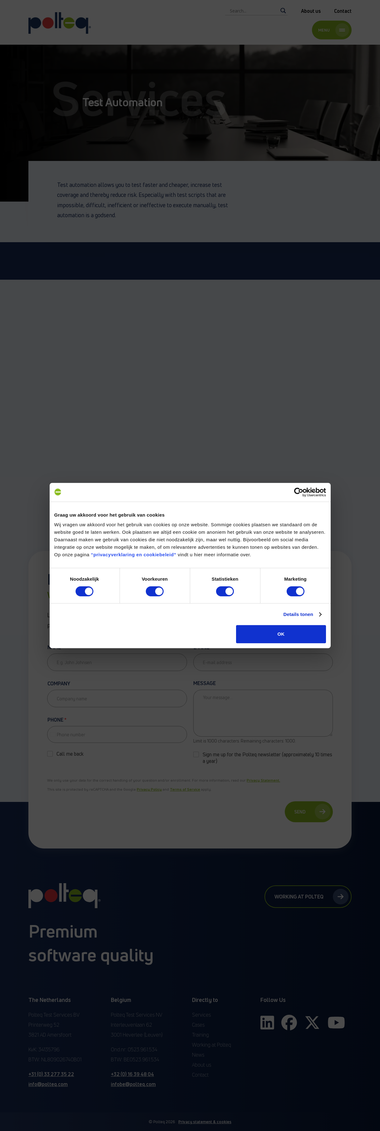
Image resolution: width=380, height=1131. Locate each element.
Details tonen (298, 614)
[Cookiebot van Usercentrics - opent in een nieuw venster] (298, 492)
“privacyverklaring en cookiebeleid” (133, 554)
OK (281, 634)
